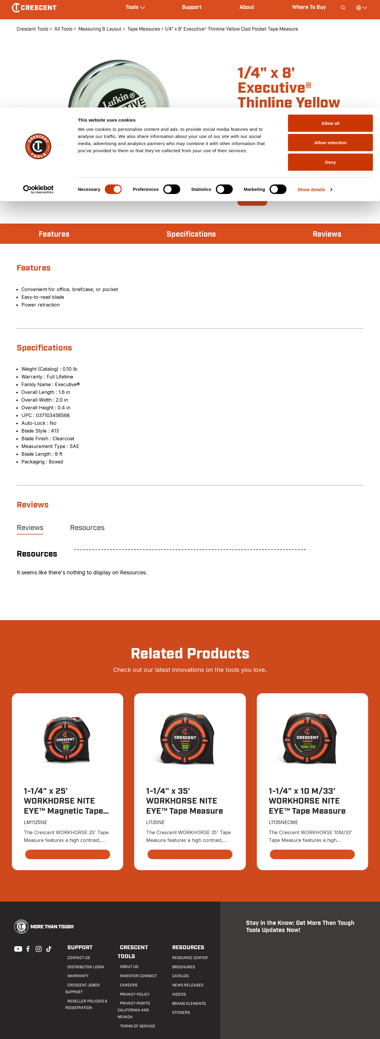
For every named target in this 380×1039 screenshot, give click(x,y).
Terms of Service (134, 1011)
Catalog (177, 976)
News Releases (184, 985)
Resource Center (186, 958)
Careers (125, 976)
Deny (330, 54)
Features (56, 234)
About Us (126, 958)
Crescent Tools (140, 948)
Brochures (180, 967)
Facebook (27, 949)
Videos (176, 994)
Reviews (325, 234)
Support (77, 948)
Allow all (331, 15)
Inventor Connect (135, 967)
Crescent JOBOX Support (89, 985)
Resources (87, 528)
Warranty (75, 976)
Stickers (178, 1013)
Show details (311, 81)
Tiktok (48, 949)
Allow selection (330, 35)
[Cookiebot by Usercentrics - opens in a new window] (38, 82)
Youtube (16, 949)
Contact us (76, 958)
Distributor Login (82, 967)
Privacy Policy (131, 985)
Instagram (38, 949)
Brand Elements (185, 1004)
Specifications (191, 234)
